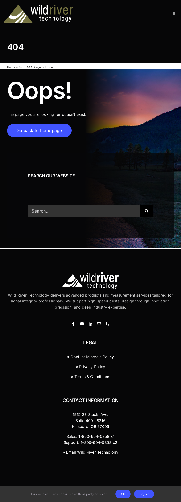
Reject (144, 494)
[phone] (107, 324)
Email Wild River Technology (92, 452)
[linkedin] (90, 324)
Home (11, 67)
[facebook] (73, 324)
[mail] (99, 324)
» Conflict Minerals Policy (90, 357)
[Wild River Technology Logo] (90, 274)
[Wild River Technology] (39, 6)
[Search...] (84, 211)
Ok (123, 494)
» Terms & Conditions (90, 376)
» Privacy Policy (90, 366)
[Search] (146, 211)
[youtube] (82, 324)
